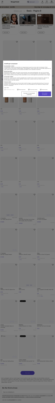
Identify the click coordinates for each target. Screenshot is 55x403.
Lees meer (6, 87)
